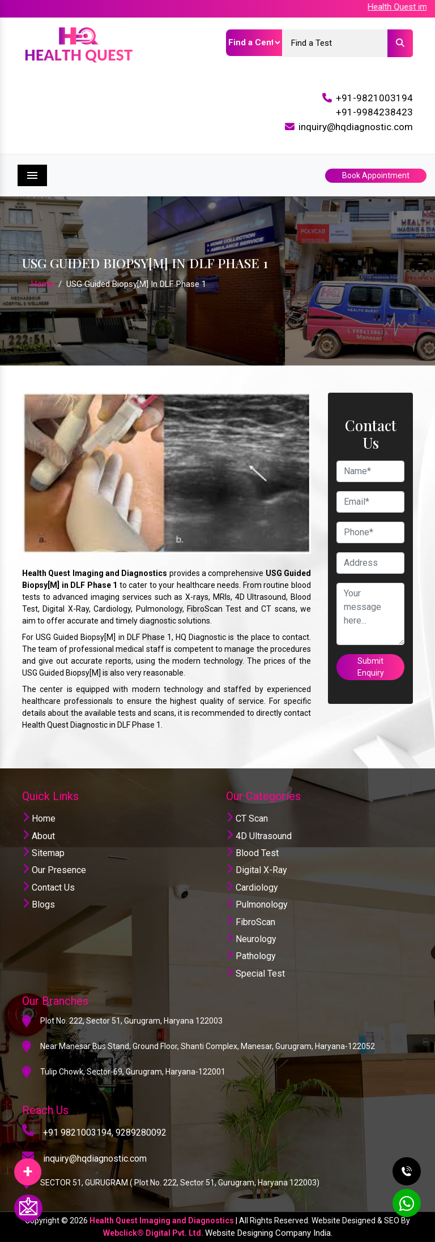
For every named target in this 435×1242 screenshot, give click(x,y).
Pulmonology (257, 904)
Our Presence (54, 870)
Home (42, 284)
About (38, 836)
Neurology (251, 939)
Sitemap (43, 853)
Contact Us (48, 887)
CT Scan (247, 818)
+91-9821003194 (374, 98)
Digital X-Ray (256, 870)
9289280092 (141, 1132)
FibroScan (250, 922)
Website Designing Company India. (268, 1233)
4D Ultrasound (259, 836)
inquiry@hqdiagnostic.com (355, 126)
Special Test (255, 973)
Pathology (251, 956)
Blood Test (252, 853)
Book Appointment (376, 175)
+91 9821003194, (78, 1132)
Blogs (38, 904)
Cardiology (252, 887)
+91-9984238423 (374, 112)
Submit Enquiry (370, 666)
